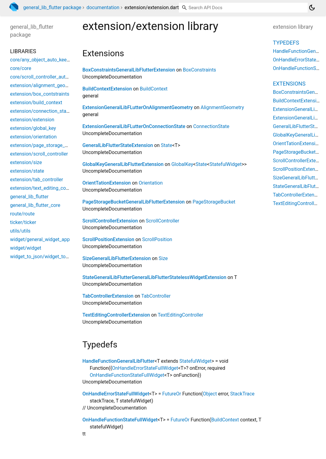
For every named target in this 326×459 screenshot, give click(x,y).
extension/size (26, 162)
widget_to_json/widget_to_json (43, 256)
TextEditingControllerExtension (116, 315)
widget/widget (25, 248)
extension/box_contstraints (39, 94)
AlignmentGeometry (222, 107)
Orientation (151, 183)
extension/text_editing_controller (45, 188)
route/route (22, 214)
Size (163, 258)
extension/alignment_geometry (44, 85)
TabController (156, 296)
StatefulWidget (225, 164)
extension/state (27, 171)
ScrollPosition (157, 239)
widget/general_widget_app (40, 239)
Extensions (289, 83)
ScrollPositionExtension (108, 239)
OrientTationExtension (106, 183)
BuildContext (154, 89)
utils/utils (20, 231)
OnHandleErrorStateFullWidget (145, 368)
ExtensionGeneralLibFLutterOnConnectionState (133, 126)
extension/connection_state (40, 111)
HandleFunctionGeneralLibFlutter (118, 361)
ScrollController (162, 221)
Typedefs (286, 42)
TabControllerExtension (107, 296)
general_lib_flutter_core (35, 205)
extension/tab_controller (36, 179)
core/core (20, 68)
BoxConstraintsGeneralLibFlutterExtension (128, 70)
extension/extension (32, 120)
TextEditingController (180, 315)
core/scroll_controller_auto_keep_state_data (58, 77)
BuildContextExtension (107, 89)
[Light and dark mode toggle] (312, 8)
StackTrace (242, 394)
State (166, 145)
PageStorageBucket (214, 202)
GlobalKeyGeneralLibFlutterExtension (123, 164)
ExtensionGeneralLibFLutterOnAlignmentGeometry (137, 107)
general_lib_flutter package (52, 7)
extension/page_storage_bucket (44, 145)
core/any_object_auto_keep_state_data (52, 60)
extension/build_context (36, 102)
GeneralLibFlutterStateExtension (117, 145)
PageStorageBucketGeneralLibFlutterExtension (133, 202)
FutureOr (171, 394)
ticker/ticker (23, 222)
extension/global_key (33, 128)
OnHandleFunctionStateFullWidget (127, 375)
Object (210, 394)
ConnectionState (211, 126)
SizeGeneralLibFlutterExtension (116, 258)
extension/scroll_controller (39, 154)
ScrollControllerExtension (110, 221)
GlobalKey (182, 164)
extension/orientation (33, 137)
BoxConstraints (199, 70)
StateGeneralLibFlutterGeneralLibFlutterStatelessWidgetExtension (154, 277)
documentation (102, 7)
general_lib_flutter (29, 197)
